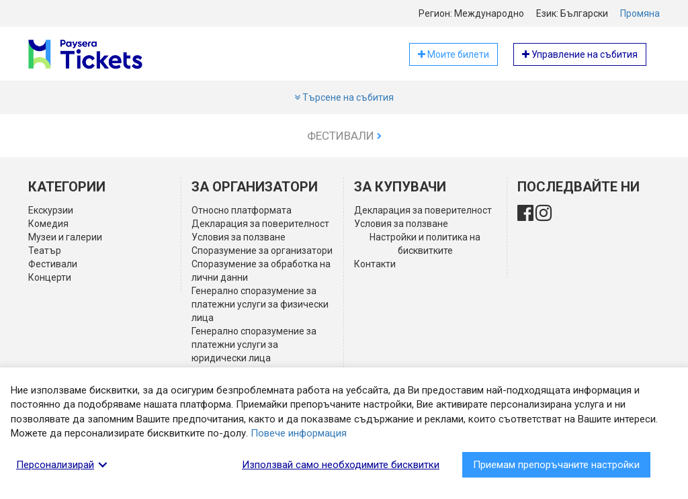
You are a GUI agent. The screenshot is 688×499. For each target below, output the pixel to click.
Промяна (640, 13)
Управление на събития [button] (580, 54)
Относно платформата (241, 210)
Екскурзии (50, 210)
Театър (44, 250)
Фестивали (344, 135)
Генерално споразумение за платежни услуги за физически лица (260, 304)
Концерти (49, 277)
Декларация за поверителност (260, 223)
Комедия (48, 223)
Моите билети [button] (453, 54)
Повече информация (299, 433)
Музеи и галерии (65, 237)
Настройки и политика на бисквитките (425, 244)
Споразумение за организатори (262, 250)
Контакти (375, 264)
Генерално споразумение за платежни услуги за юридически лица (253, 344)
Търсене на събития (344, 97)
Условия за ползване (238, 237)
